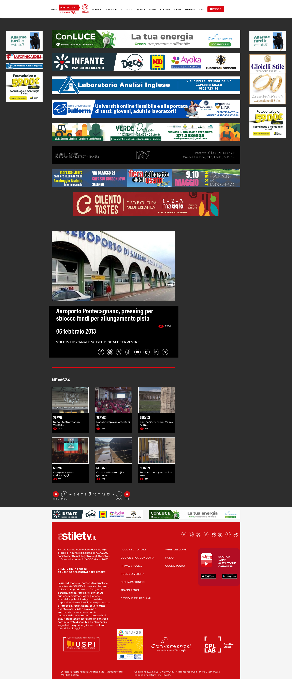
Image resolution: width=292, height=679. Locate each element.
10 (94, 494)
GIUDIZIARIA (111, 10)
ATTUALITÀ (126, 10)
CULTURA (165, 10)
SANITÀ (153, 10)
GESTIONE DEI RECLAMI (136, 598)
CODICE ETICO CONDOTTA (137, 557)
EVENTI (177, 10)
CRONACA (96, 10)
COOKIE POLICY (175, 565)
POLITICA (140, 10)
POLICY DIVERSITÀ (132, 573)
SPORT (202, 10)
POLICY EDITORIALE (133, 549)
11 (99, 494)
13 (108, 494)
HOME (53, 10)
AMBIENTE (190, 10)
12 (103, 494)
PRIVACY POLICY (131, 565)
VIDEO (215, 9)
